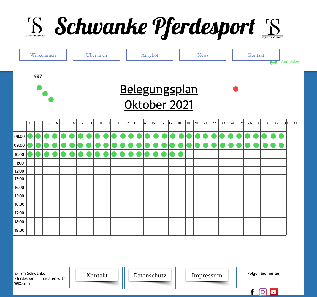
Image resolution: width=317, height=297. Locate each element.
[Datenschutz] (150, 275)
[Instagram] (263, 292)
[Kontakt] (97, 275)
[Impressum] (207, 275)
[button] (19, 136)
